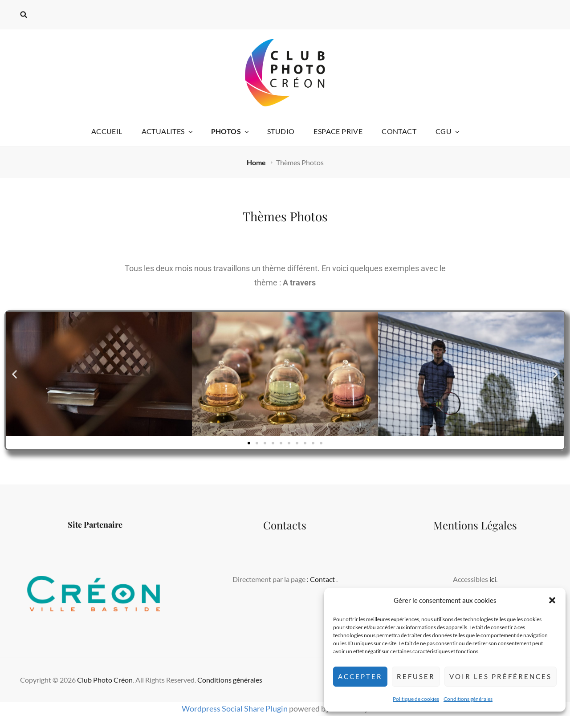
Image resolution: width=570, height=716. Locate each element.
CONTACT (399, 131)
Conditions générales (468, 699)
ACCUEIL (106, 131)
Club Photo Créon (105, 679)
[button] (552, 600)
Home (257, 162)
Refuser (416, 676)
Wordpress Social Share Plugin (235, 708)
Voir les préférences (500, 676)
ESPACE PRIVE (338, 131)
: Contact (321, 579)
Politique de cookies (416, 699)
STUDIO (280, 131)
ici (492, 579)
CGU (448, 131)
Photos (230, 131)
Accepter (360, 676)
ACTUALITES (168, 131)
